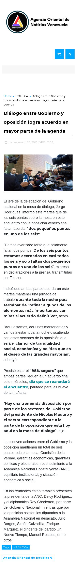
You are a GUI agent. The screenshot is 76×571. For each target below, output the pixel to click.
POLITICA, (47, 142)
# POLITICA (20, 547)
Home (8, 96)
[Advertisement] (38, 83)
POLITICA (22, 96)
